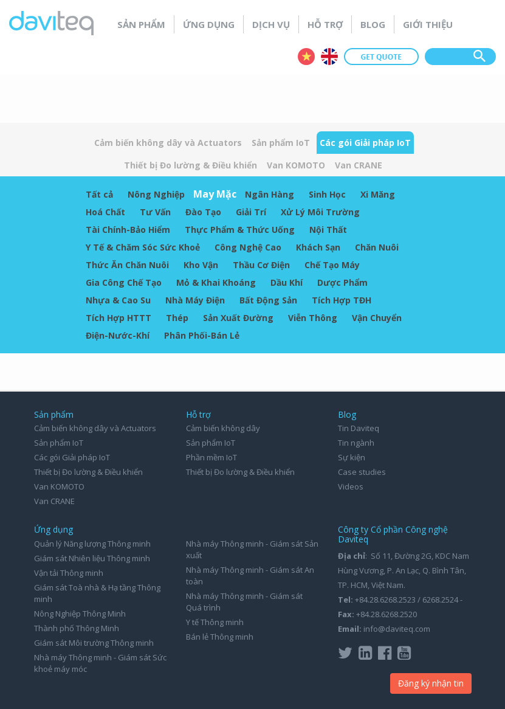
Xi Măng (377, 194)
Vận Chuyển (377, 317)
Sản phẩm (141, 24)
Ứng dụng (209, 24)
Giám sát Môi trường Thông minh (94, 642)
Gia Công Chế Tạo (124, 282)
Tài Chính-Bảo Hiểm (128, 229)
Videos (350, 486)
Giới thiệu (428, 24)
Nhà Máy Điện (195, 300)
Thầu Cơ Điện (261, 265)
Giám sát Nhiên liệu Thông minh (92, 558)
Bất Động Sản (268, 300)
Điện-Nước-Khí (117, 335)
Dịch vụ (271, 24)
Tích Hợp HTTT (118, 317)
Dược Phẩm (342, 282)
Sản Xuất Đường (238, 317)
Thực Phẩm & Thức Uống (240, 229)
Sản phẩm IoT (281, 142)
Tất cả (99, 194)
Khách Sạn (318, 247)
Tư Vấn (155, 212)
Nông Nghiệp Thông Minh (80, 613)
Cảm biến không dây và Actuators (168, 142)
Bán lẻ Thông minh (219, 636)
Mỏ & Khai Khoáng (216, 282)
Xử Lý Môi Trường (320, 212)
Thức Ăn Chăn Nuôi (127, 265)
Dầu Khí (286, 282)
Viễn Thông (312, 317)
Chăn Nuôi (377, 247)
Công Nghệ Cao (248, 247)
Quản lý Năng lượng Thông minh (92, 543)
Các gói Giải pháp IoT (365, 142)
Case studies (362, 471)
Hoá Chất (105, 212)
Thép (177, 317)
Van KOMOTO (296, 165)
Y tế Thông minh (215, 622)
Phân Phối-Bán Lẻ (201, 335)
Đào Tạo (203, 212)
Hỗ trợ (325, 24)
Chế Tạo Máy (332, 265)
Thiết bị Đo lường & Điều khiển (190, 165)
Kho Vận (201, 265)
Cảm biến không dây (223, 428)
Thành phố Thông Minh (76, 628)
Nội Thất (328, 229)
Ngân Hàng (269, 194)
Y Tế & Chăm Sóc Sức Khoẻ (143, 247)
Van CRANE (358, 165)
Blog (372, 24)
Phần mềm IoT (211, 457)
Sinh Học (327, 194)
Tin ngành (356, 442)
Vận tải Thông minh (68, 572)
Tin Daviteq (358, 428)
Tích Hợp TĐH (341, 300)
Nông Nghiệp (156, 194)
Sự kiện (351, 457)
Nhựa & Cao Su (118, 300)
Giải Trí (251, 212)
